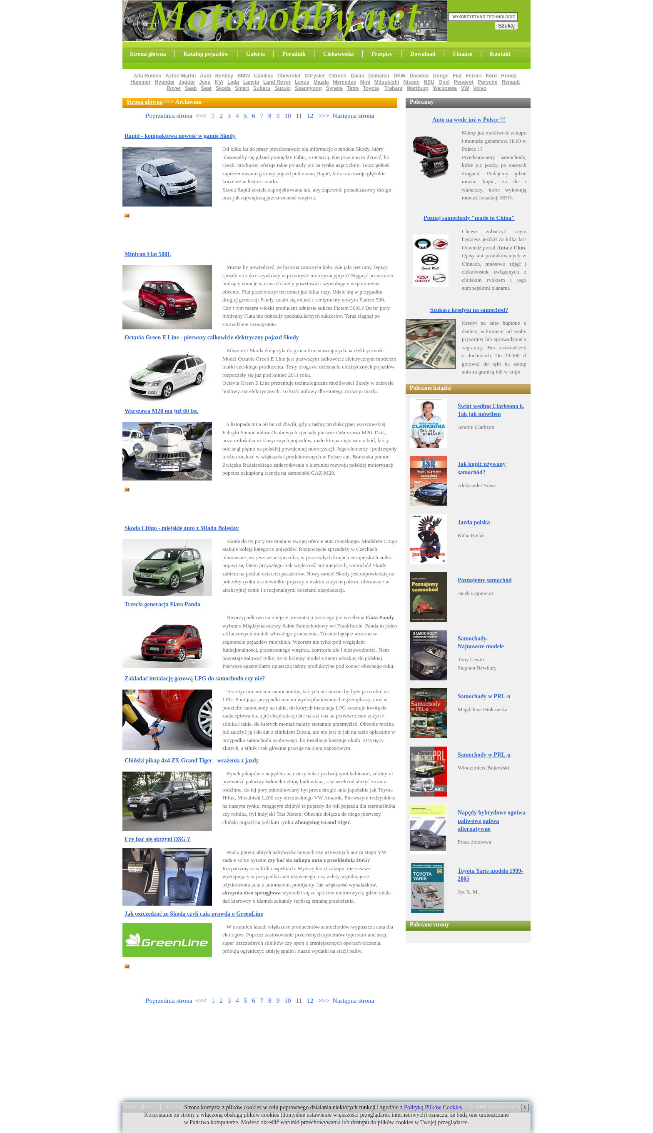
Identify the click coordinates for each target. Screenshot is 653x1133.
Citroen (337, 76)
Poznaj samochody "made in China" (469, 218)
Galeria (255, 54)
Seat (206, 88)
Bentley (224, 76)
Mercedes (344, 82)
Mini (365, 82)
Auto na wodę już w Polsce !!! (469, 120)
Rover (174, 88)
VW (465, 88)
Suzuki (282, 88)
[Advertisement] (232, 225)
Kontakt (500, 54)
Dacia (357, 76)
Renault (510, 82)
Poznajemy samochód (485, 580)
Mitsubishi (386, 82)
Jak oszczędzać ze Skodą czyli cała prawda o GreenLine (194, 914)
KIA (219, 82)
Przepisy (382, 54)
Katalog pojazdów (206, 54)
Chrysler (314, 76)
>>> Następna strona (346, 115)
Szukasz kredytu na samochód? (469, 310)
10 (287, 115)
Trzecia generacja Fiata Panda (162, 604)
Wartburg (417, 88)
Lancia (251, 82)
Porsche (487, 82)
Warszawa (445, 88)
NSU (429, 82)
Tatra (353, 88)
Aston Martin (180, 76)
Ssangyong (308, 88)
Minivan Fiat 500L (148, 254)
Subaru (261, 88)
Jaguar (187, 82)
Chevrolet (288, 76)
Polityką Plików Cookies (433, 1107)
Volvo (479, 88)
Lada (233, 82)
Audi (205, 76)
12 (310, 115)
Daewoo (419, 76)
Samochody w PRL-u (484, 696)
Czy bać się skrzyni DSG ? (157, 839)
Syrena (334, 88)
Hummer (140, 82)
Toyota (371, 88)
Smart (242, 88)
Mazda (321, 82)
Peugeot (464, 82)
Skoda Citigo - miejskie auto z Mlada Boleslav (182, 528)
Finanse (462, 54)
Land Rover (277, 82)
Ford (491, 76)
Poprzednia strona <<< (175, 115)
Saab (191, 88)
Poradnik (294, 54)
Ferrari (473, 76)
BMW (243, 76)
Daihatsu (378, 76)
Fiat (457, 76)
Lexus (302, 82)
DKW (400, 76)
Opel (444, 82)
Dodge (441, 76)
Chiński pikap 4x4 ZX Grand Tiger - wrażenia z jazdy (192, 760)
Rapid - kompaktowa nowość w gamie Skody (180, 136)
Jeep (204, 82)
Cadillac (263, 76)
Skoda (223, 88)
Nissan (411, 82)
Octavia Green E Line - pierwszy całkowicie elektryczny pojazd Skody (212, 337)
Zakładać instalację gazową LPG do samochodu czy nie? (195, 678)
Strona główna (148, 54)
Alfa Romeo (148, 76)
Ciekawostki (338, 54)
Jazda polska (474, 522)
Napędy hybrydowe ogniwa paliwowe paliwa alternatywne (492, 820)
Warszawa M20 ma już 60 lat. (161, 411)
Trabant (393, 88)
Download (423, 54)
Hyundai (164, 82)
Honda (508, 76)
